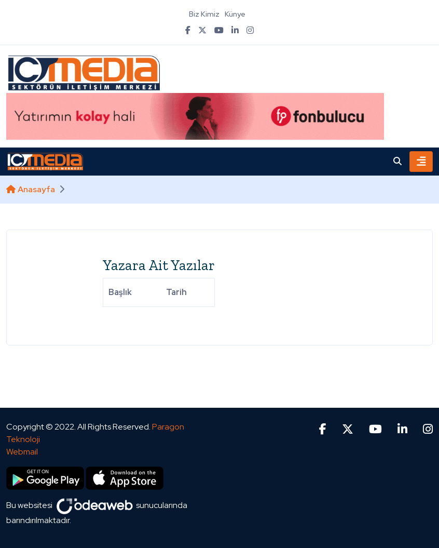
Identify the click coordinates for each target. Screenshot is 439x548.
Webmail (22, 451)
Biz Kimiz (204, 14)
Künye (235, 14)
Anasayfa (30, 189)
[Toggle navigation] (421, 161)
